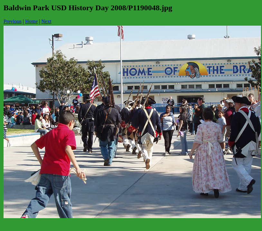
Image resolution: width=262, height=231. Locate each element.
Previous (13, 21)
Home (31, 21)
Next (46, 21)
